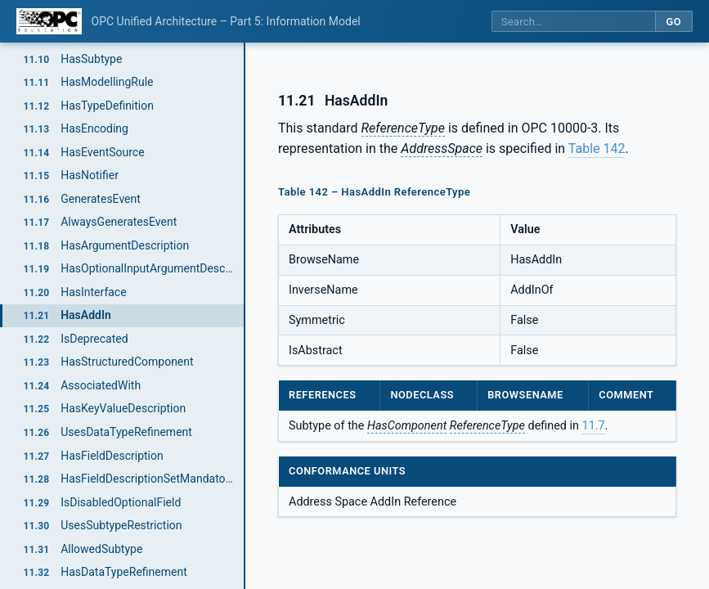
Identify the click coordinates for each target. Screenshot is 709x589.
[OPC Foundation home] (49, 21)
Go (673, 22)
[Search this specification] (573, 22)
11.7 (593, 426)
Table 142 (597, 148)
